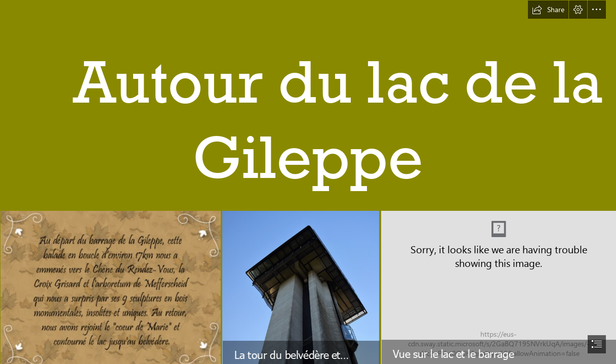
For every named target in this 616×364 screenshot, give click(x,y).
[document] (308, 182)
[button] (548, 10)
